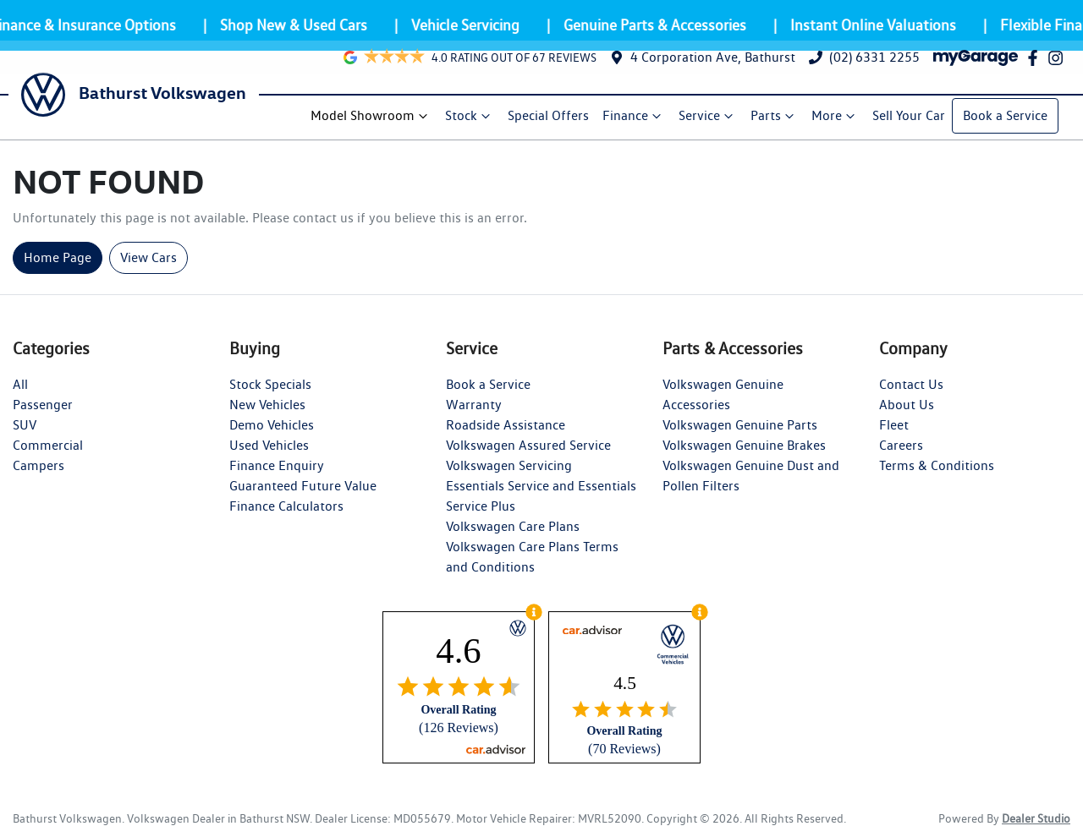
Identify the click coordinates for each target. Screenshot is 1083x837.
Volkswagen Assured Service (528, 448)
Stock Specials (270, 387)
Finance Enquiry (276, 468)
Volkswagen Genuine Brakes (744, 448)
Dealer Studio (1036, 821)
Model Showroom (371, 117)
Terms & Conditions (936, 468)
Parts (775, 117)
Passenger (43, 407)
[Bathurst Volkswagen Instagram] (1058, 67)
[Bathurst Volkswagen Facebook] (1036, 67)
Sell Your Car (909, 117)
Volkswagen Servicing (509, 468)
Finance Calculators (286, 509)
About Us (906, 407)
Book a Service (1006, 117)
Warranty (474, 407)
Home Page (57, 260)
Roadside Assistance (505, 427)
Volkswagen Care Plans (513, 529)
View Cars (148, 260)
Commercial (48, 448)
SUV (24, 427)
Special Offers (549, 117)
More (836, 117)
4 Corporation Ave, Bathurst (712, 67)
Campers (38, 468)
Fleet (894, 427)
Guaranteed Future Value (303, 488)
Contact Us (911, 387)
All (20, 387)
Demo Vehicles (271, 427)
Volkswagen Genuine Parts (739, 427)
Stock (470, 117)
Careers (901, 448)
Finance (634, 117)
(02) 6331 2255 (874, 67)
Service (708, 117)
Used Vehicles (269, 448)
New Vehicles (267, 407)
